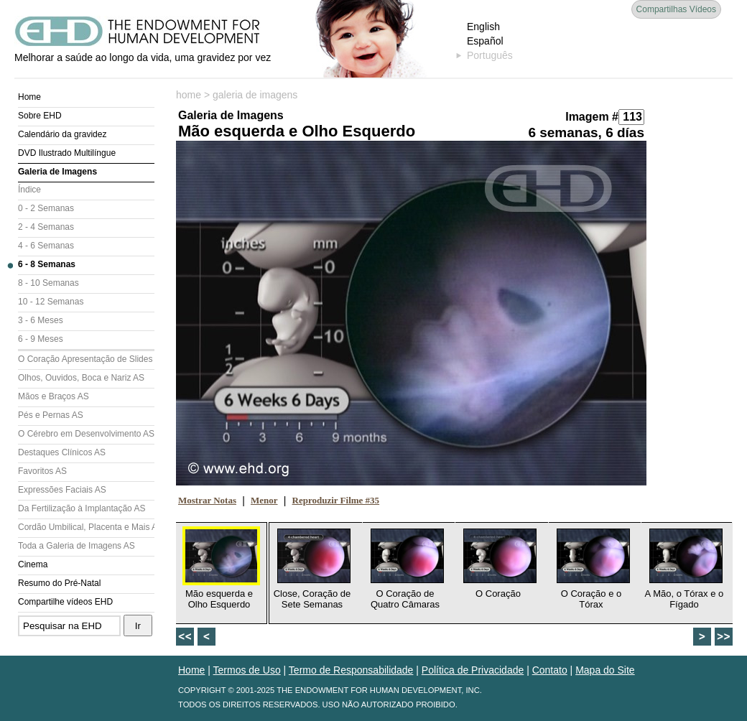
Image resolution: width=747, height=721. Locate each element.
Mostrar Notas (207, 500)
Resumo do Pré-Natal (59, 583)
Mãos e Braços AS (53, 396)
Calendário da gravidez (62, 134)
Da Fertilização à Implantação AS (81, 508)
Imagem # (591, 117)
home (188, 95)
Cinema (32, 564)
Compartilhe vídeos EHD (65, 602)
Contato (549, 670)
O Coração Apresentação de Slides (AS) (86, 359)
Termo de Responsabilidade (351, 670)
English (483, 26)
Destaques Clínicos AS (62, 452)
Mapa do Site (605, 670)
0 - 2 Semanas (46, 208)
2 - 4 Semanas (46, 227)
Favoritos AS (42, 471)
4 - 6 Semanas (46, 246)
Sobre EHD (40, 116)
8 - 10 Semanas (48, 283)
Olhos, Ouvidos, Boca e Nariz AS (81, 378)
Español (485, 41)
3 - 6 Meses (40, 320)
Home (29, 97)
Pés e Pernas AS (50, 415)
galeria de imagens (255, 95)
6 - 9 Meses (40, 339)
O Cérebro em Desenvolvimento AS (86, 434)
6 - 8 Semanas (46, 264)
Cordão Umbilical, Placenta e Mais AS (86, 527)
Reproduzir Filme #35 (336, 500)
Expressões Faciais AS (62, 490)
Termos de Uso (247, 670)
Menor (264, 500)
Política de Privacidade (473, 670)
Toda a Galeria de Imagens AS (76, 546)
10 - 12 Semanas (50, 302)
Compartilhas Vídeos (676, 9)
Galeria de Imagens (57, 172)
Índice (29, 190)
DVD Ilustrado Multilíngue (67, 153)
